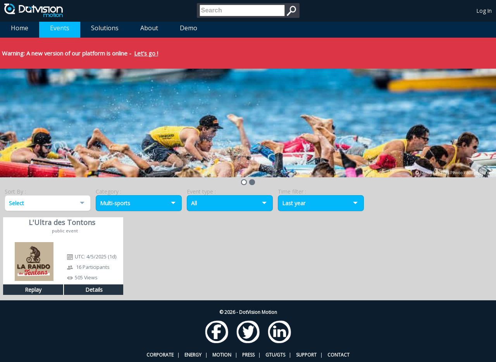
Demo (188, 28)
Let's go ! (146, 53)
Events (59, 28)
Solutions (105, 28)
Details (94, 289)
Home (19, 28)
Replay (33, 289)
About (149, 28)
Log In (484, 10)
